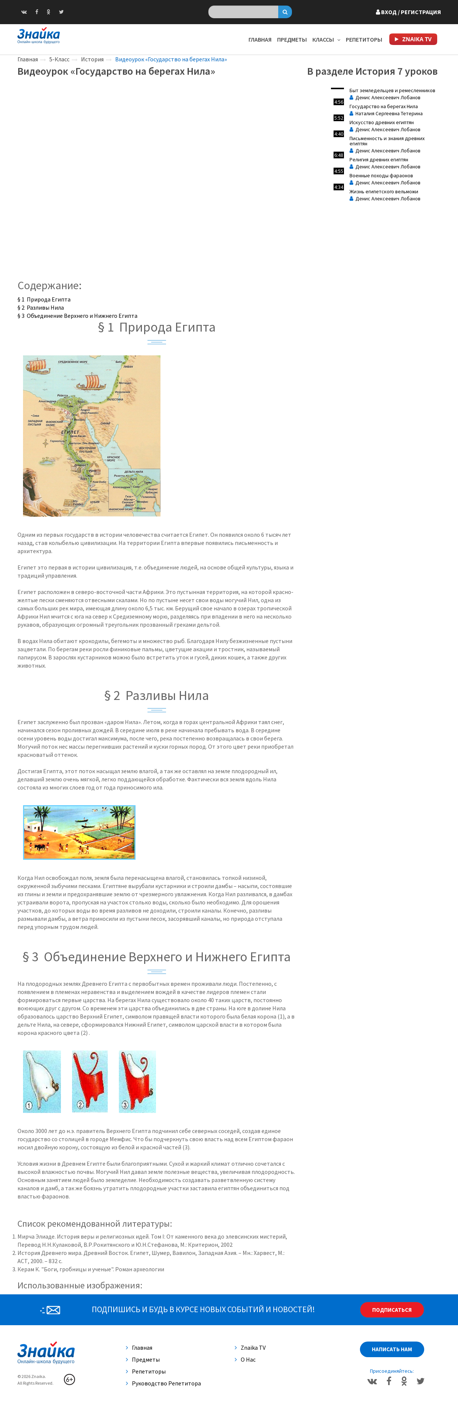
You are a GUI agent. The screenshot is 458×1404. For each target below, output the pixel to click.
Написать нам (392, 1349)
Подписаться (392, 1309)
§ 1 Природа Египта (44, 299)
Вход (408, 12)
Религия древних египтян (379, 159)
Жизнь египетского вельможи (384, 191)
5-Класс (59, 59)
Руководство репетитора (163, 1383)
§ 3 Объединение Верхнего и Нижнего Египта (77, 315)
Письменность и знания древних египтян (387, 141)
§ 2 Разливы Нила (40, 307)
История (92, 59)
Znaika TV (250, 1347)
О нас (245, 1359)
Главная (260, 39)
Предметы (292, 39)
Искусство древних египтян (382, 122)
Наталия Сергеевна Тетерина (386, 113)
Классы (326, 39)
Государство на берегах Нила (384, 106)
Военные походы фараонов (381, 175)
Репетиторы (364, 39)
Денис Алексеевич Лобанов (385, 97)
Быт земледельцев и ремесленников (392, 90)
